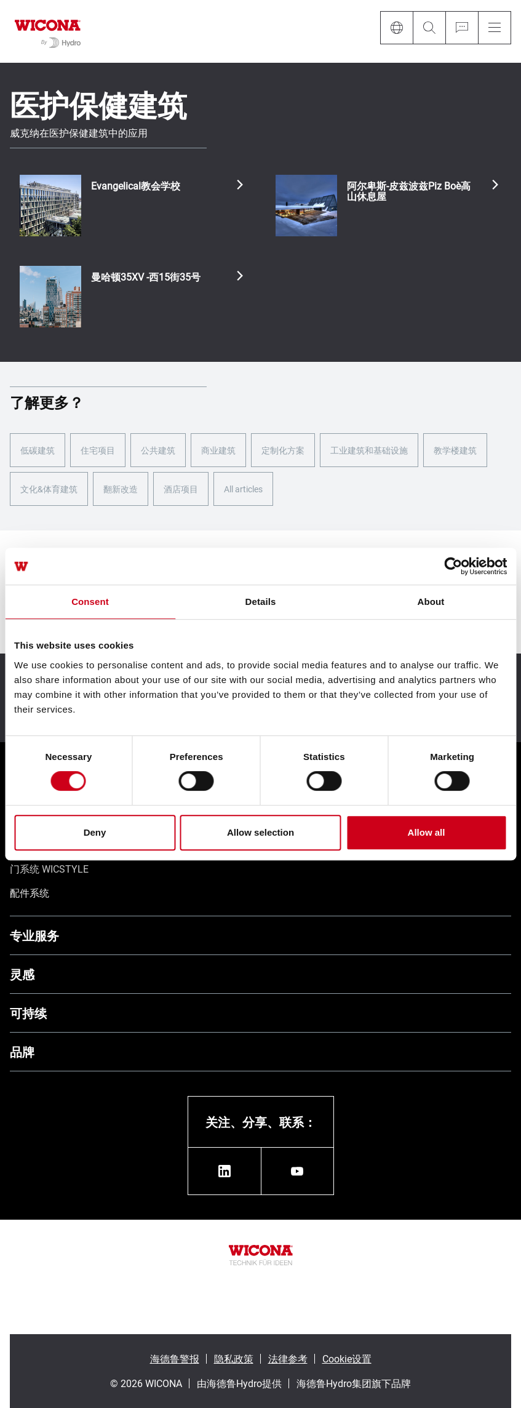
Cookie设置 (347, 1358)
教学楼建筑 (455, 450)
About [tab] (431, 601)
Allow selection (260, 832)
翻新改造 (120, 489)
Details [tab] (260, 601)
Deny (95, 832)
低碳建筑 (37, 450)
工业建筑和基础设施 (369, 450)
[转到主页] (48, 31)
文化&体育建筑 (49, 489)
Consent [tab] (90, 601)
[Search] (429, 27)
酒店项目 (181, 489)
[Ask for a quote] (461, 27)
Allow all (426, 832)
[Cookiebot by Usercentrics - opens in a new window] (453, 566)
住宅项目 (98, 450)
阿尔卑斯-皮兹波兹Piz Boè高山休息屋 (409, 191)
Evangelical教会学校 (135, 186)
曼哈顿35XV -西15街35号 (146, 277)
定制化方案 (282, 450)
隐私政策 (233, 1358)
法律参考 (288, 1358)
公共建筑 (158, 450)
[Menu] (494, 27)
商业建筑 (218, 450)
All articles (243, 489)
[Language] (396, 27)
